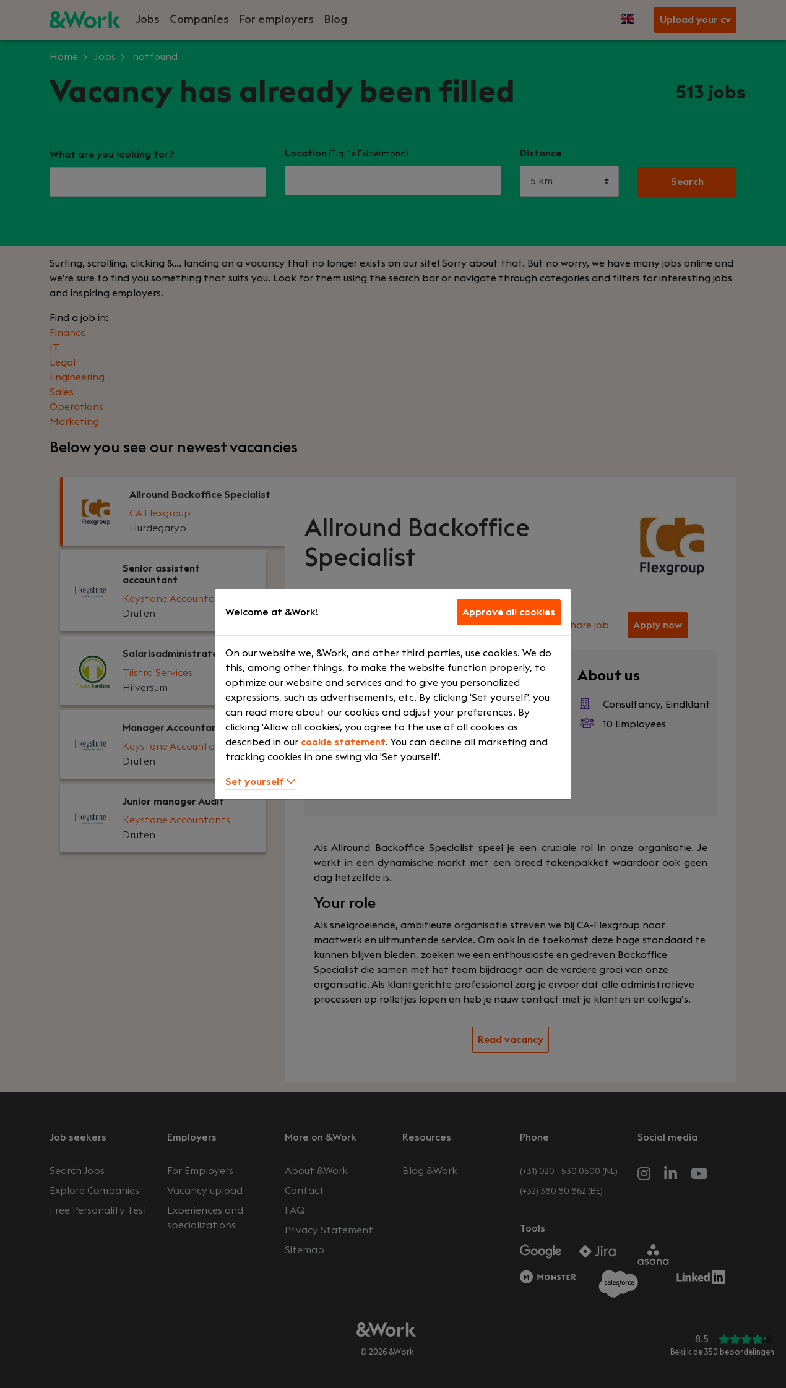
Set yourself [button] (260, 782)
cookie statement (343, 742)
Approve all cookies (508, 612)
